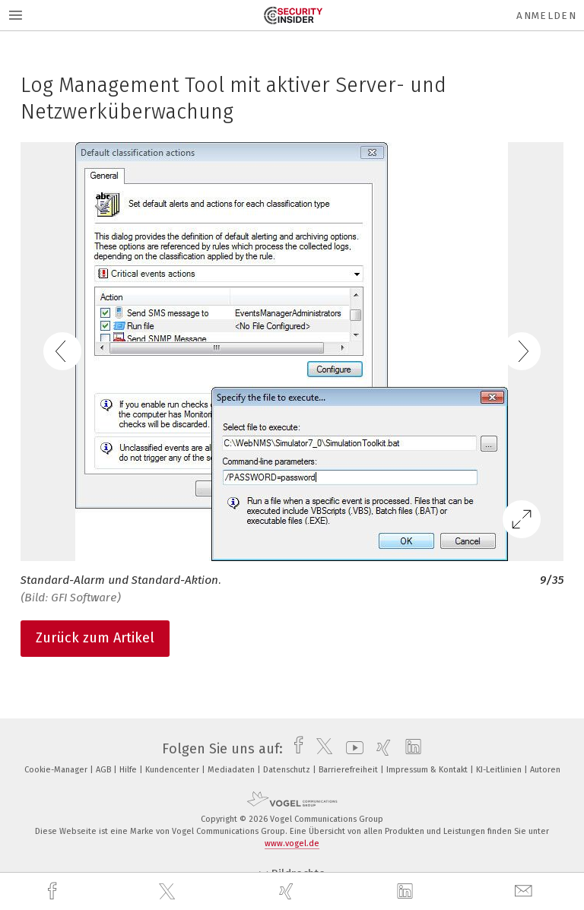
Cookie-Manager (57, 770)
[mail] (525, 891)
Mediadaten (232, 770)
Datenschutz (288, 770)
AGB (104, 770)
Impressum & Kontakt (428, 770)
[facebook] (54, 891)
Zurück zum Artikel (95, 637)
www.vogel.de (292, 843)
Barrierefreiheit (349, 770)
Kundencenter (173, 770)
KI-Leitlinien (500, 770)
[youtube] (350, 748)
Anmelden (546, 15)
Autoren (545, 770)
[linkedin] (406, 892)
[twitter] (169, 891)
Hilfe (129, 770)
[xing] (288, 891)
